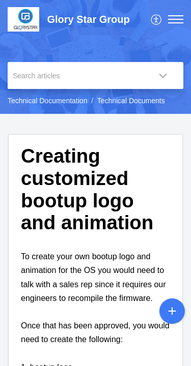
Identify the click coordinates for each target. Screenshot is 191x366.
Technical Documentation (47, 101)
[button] (156, 19)
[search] (75, 75)
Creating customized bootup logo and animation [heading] (87, 189)
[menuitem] (156, 19)
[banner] (95, 57)
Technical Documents (131, 101)
